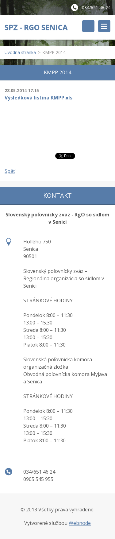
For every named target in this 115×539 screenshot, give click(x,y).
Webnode (80, 523)
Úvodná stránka (20, 52)
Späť (10, 171)
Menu (104, 26)
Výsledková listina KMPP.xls (39, 97)
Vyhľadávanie (88, 26)
